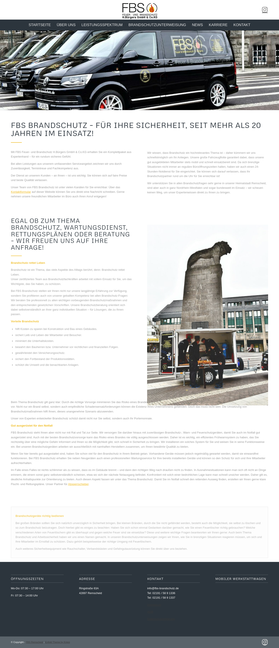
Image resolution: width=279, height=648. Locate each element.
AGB (150, 611)
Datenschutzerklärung (161, 619)
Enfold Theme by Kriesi (57, 642)
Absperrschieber (78, 484)
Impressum (154, 604)
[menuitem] (40, 25)
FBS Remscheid (34, 642)
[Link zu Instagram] (265, 10)
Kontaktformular (21, 193)
